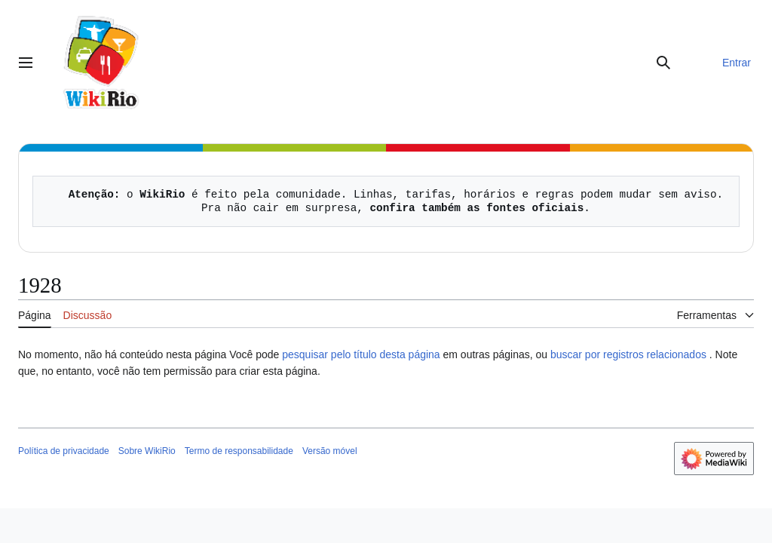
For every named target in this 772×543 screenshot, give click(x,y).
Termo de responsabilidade (239, 451)
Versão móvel (329, 451)
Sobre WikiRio (147, 451)
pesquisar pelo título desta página (361, 354)
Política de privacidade (63, 451)
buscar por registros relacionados (628, 354)
